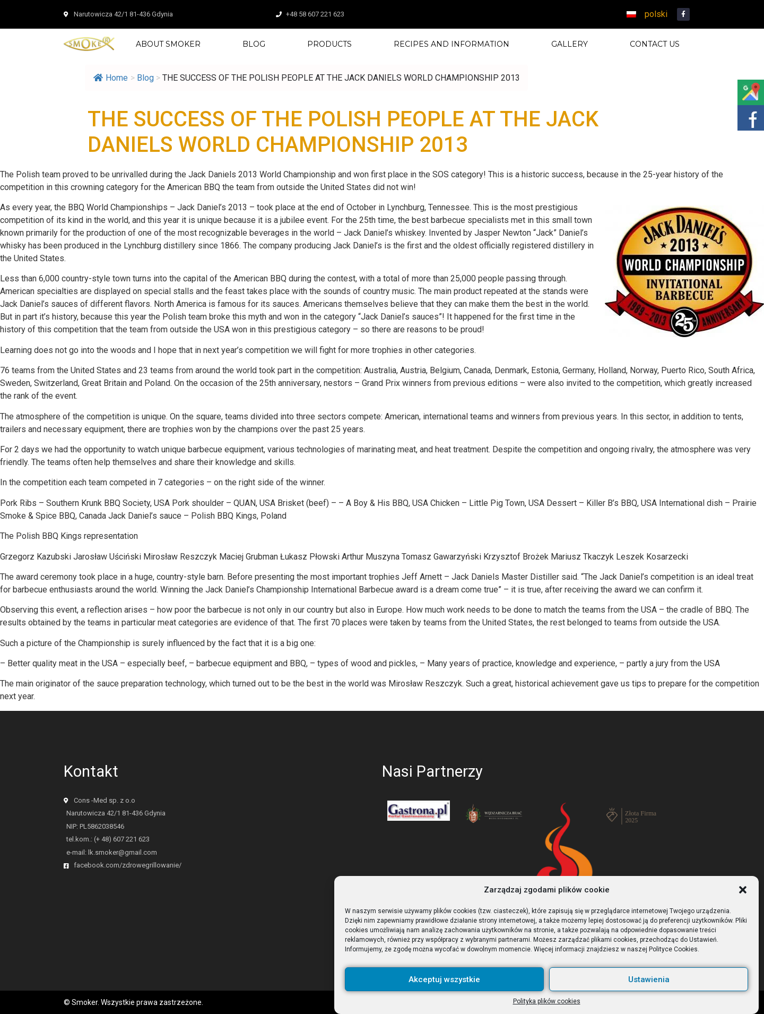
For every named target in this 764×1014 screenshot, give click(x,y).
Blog (253, 44)
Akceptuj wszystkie (444, 987)
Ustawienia (649, 987)
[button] (742, 898)
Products (329, 44)
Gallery (569, 44)
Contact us (655, 44)
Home (110, 78)
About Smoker (168, 44)
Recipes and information (451, 44)
